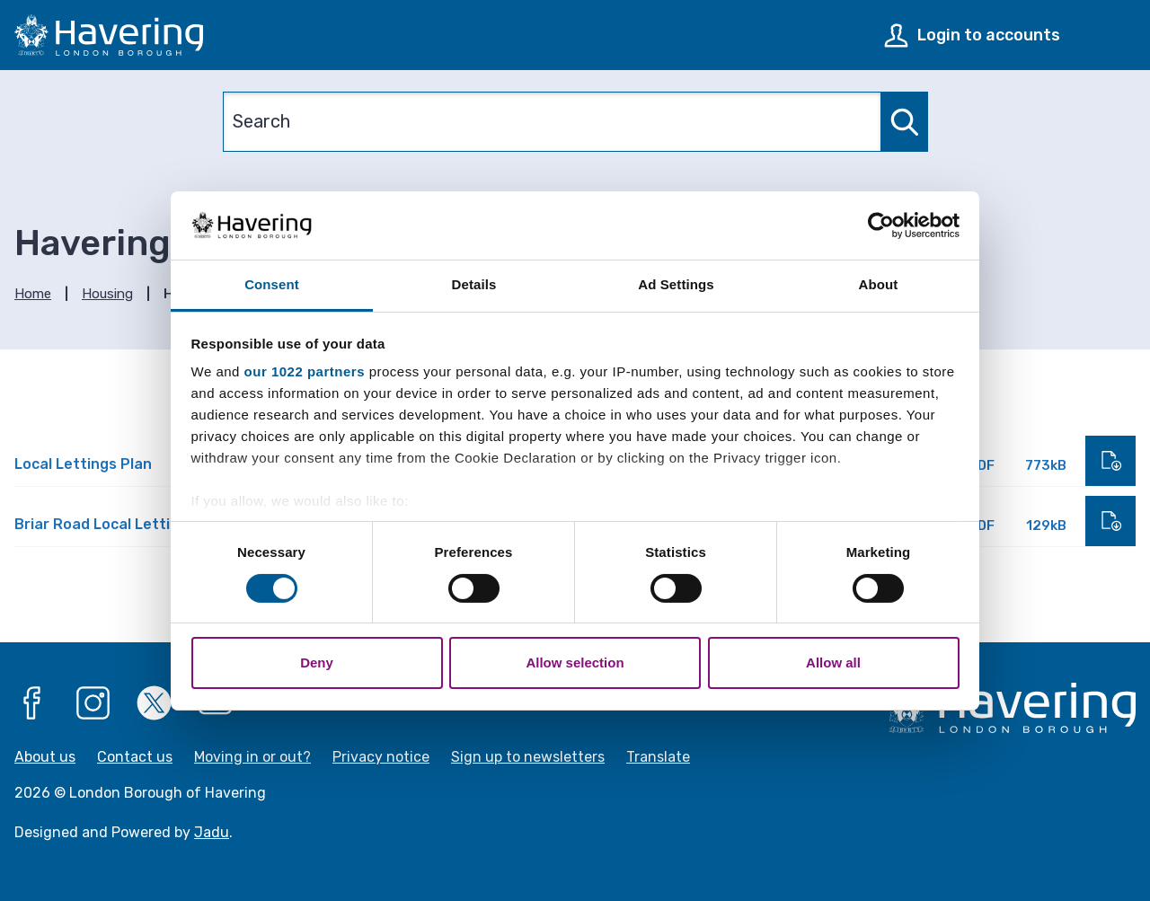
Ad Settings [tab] (675, 284)
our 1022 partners (304, 371)
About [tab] (878, 284)
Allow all (833, 662)
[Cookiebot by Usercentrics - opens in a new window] (881, 225)
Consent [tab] (271, 284)
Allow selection (575, 662)
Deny (316, 662)
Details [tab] (474, 284)
